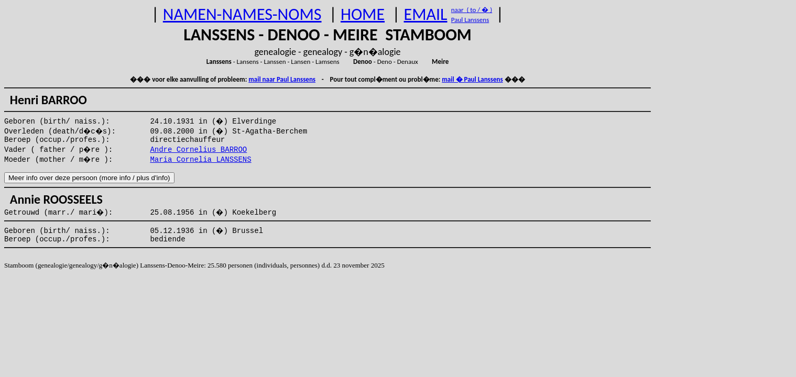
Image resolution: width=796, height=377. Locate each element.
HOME (363, 14)
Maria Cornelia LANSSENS (200, 160)
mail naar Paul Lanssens (281, 79)
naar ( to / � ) (471, 10)
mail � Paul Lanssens (472, 79)
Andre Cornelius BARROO (198, 150)
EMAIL (426, 14)
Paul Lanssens (470, 20)
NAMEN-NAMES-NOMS (242, 14)
